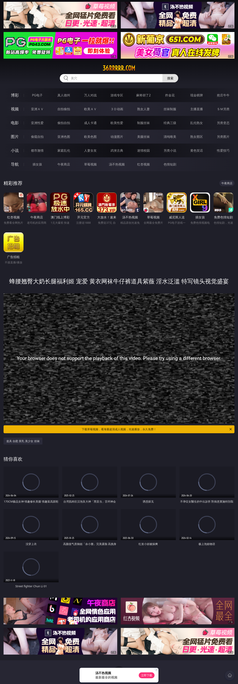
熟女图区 (196, 136)
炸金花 (170, 95)
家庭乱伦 (63, 150)
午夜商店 (63, 164)
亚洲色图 (63, 136)
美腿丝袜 (143, 136)
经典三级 (170, 123)
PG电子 (37, 95)
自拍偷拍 (63, 109)
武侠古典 (117, 150)
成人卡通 (90, 123)
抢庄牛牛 (223, 95)
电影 (15, 122)
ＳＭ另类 (223, 109)
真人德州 (63, 95)
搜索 (170, 78)
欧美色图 (90, 136)
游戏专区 (117, 95)
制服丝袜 (143, 123)
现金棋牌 (196, 95)
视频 (15, 109)
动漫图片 (117, 136)
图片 (15, 136)
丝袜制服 (170, 109)
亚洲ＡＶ (37, 109)
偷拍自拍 (63, 123)
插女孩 (37, 164)
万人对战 (90, 95)
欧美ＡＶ (90, 109)
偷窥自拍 (37, 136)
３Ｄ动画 (117, 109)
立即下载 (146, 675)
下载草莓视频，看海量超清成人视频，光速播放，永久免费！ (157, 429)
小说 (15, 150)
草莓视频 (90, 164)
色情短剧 (170, 164)
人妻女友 (90, 150)
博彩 (15, 95)
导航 (15, 164)
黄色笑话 (196, 150)
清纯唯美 (170, 136)
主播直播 (196, 109)
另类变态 (223, 123)
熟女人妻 (143, 109)
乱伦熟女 (196, 123)
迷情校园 (143, 150)
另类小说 (170, 150)
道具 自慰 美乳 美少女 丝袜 (23, 441)
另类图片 (223, 136)
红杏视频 (143, 164)
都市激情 (37, 150)
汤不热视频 (117, 164)
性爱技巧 (223, 150)
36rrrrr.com (119, 68)
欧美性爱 (117, 123)
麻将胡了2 (143, 95)
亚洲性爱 (37, 123)
